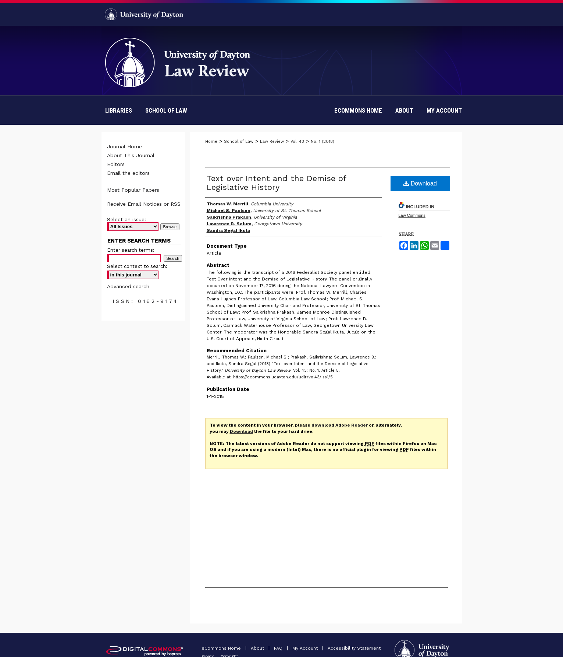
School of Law (166, 110)
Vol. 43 (297, 141)
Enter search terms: (130, 250)
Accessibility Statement (354, 648)
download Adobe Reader (339, 425)
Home (211, 141)
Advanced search (128, 286)
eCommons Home (222, 648)
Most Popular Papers (133, 190)
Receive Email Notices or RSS (144, 204)
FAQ (279, 648)
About (258, 648)
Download (420, 183)
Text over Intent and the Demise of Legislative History (276, 183)
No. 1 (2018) (322, 141)
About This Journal (130, 155)
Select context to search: (137, 266)
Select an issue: (126, 219)
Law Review (272, 141)
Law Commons (412, 215)
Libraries (118, 110)
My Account (305, 648)
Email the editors (128, 173)
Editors (116, 164)
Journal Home (124, 146)
